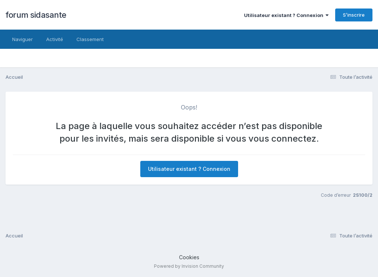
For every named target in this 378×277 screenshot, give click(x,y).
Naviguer (22, 39)
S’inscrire (354, 15)
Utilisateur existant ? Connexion (286, 15)
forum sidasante (36, 15)
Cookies (189, 257)
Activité (54, 39)
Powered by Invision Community (189, 266)
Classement (90, 39)
